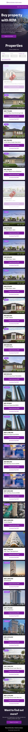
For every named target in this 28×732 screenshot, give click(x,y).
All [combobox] (11, 56)
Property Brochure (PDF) (14, 116)
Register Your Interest (9, 36)
